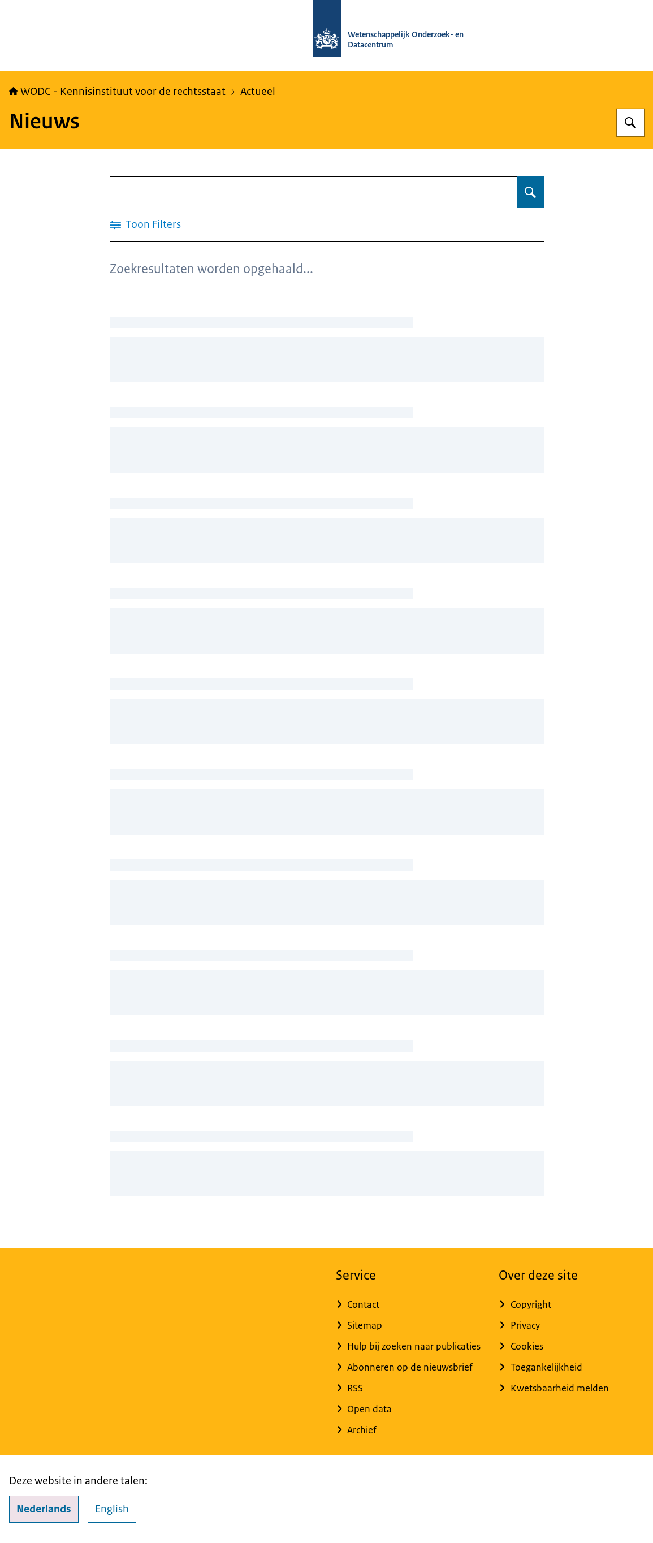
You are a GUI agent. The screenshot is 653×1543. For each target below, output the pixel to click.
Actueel (257, 91)
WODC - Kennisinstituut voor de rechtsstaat (117, 91)
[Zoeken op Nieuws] (530, 192)
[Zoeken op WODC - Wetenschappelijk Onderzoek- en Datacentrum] (630, 122)
